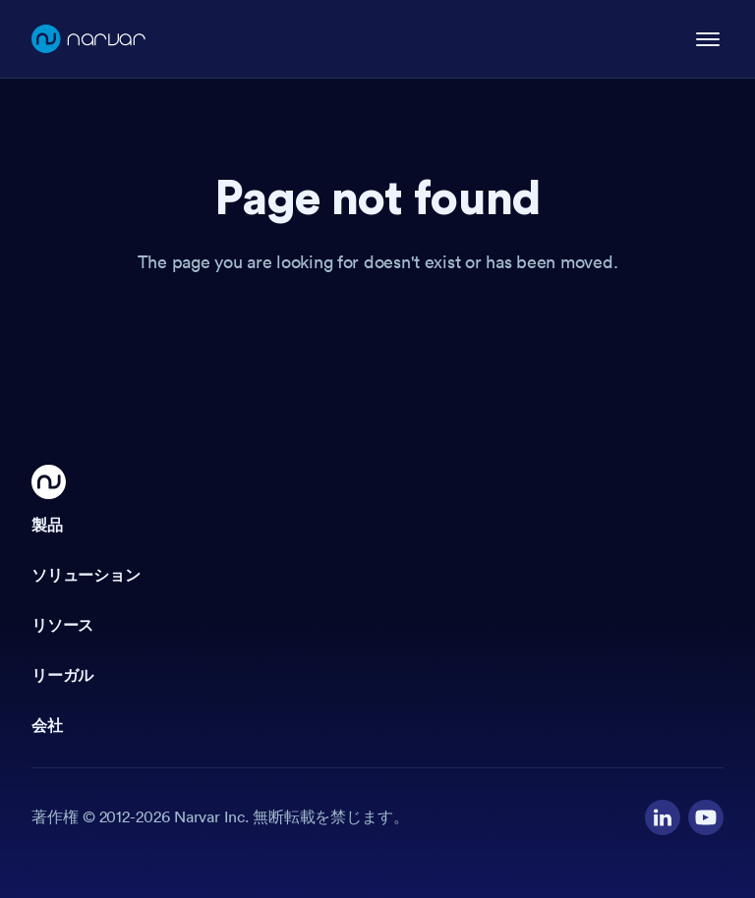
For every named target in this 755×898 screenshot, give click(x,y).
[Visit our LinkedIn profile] (662, 817)
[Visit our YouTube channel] (706, 817)
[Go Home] (48, 482)
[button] (377, 525)
